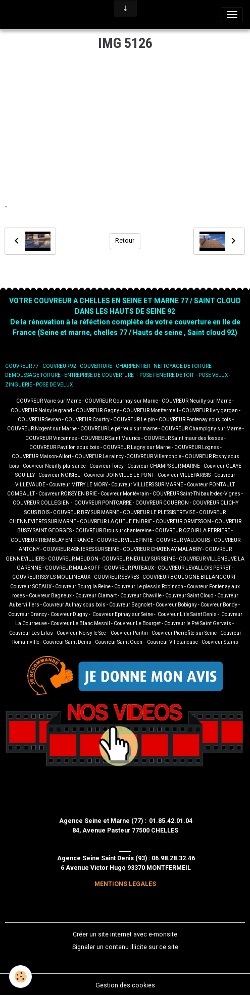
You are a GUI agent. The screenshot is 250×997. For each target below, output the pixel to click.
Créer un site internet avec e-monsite (125, 934)
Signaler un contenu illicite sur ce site (125, 947)
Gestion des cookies (125, 985)
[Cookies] (20, 976)
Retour (124, 240)
